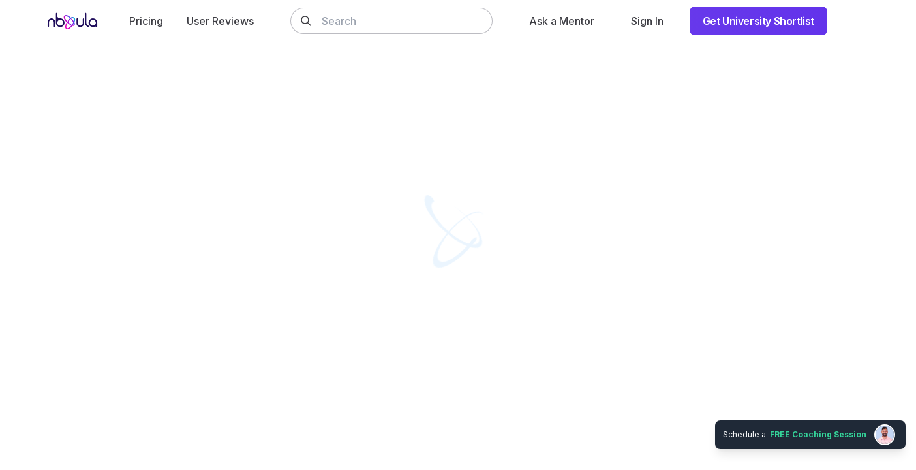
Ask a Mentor (561, 20)
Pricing (146, 20)
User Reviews (220, 20)
